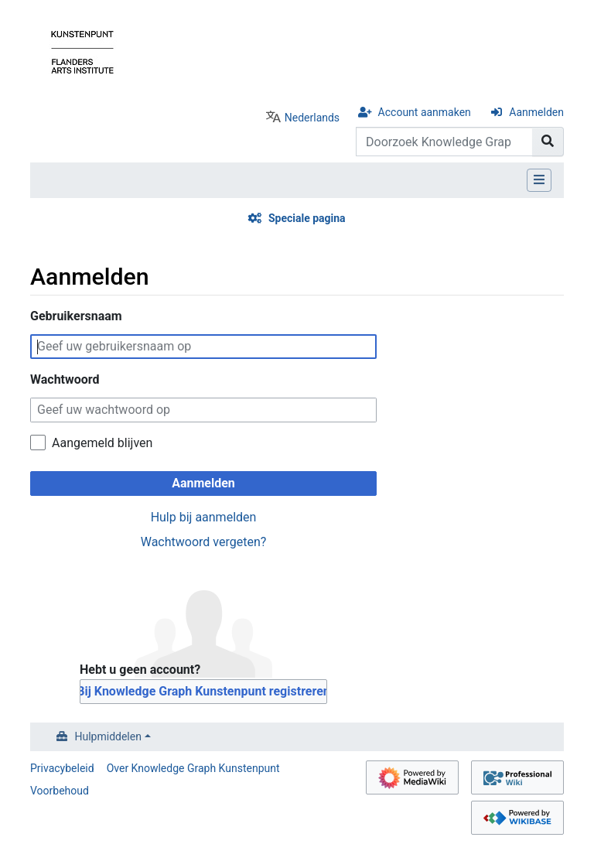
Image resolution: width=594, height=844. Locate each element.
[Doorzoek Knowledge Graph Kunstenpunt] (444, 141)
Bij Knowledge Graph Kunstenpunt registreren (203, 691)
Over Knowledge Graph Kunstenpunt (193, 768)
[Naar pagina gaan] (548, 141)
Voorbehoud (59, 790)
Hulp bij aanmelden (204, 517)
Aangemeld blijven (102, 443)
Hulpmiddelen (108, 736)
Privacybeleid (62, 768)
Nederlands (312, 117)
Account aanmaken (424, 112)
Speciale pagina (307, 218)
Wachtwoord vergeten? (204, 542)
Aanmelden (536, 112)
